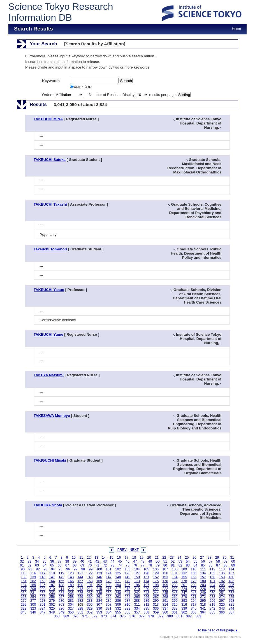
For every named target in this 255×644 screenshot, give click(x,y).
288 (137, 601)
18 (134, 558)
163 (42, 581)
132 (184, 573)
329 (89, 608)
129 (156, 573)
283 (89, 601)
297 (222, 601)
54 (188, 561)
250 (212, 593)
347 (42, 612)
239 (108, 593)
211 (61, 589)
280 (61, 601)
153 (165, 577)
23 (172, 558)
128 (146, 573)
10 (74, 558)
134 (203, 573)
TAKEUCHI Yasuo (49, 290)
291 (165, 601)
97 (76, 569)
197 (146, 585)
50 (158, 561)
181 (212, 581)
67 (67, 565)
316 (184, 605)
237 (89, 593)
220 (146, 589)
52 (173, 561)
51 (165, 561)
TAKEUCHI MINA (48, 119)
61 (22, 565)
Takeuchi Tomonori (50, 249)
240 (118, 593)
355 (118, 612)
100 (99, 569)
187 (52, 585)
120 (71, 573)
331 (108, 608)
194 (118, 585)
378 (151, 616)
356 (127, 612)
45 (120, 561)
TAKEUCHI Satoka (50, 160)
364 (203, 612)
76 (135, 565)
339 (184, 608)
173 (137, 581)
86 (210, 565)
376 (132, 616)
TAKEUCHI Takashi (50, 204)
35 (45, 561)
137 (231, 573)
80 (165, 565)
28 (210, 558)
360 (165, 612)
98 (83, 569)
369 (66, 616)
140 (42, 577)
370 (75, 616)
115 (23, 573)
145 (89, 577)
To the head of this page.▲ (218, 630)
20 (149, 558)
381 (179, 616)
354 (108, 612)
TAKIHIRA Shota (48, 505)
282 (80, 601)
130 (165, 573)
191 (89, 585)
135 (212, 573)
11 (81, 558)
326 (61, 608)
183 (231, 581)
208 (33, 589)
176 (165, 581)
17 (127, 558)
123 (99, 573)
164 (52, 581)
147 (108, 577)
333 (127, 608)
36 (52, 561)
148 (118, 577)
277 (33, 601)
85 (203, 565)
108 (174, 569)
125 (118, 573)
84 (196, 565)
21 (157, 558)
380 (170, 616)
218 (127, 589)
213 (80, 589)
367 (231, 612)
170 (108, 581)
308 (108, 605)
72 (105, 565)
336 (156, 608)
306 (89, 605)
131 (174, 573)
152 (156, 577)
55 (196, 561)
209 (42, 589)
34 (37, 561)
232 (42, 593)
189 (71, 585)
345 (23, 612)
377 (141, 616)
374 (113, 616)
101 (108, 569)
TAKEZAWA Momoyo (52, 415)
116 (33, 573)
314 (165, 605)
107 (165, 569)
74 (120, 565)
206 (231, 585)
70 (90, 565)
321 (231, 605)
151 (146, 577)
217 (118, 589)
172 (127, 581)
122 (89, 573)
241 (127, 593)
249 (203, 593)
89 (233, 565)
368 (56, 616)
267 (156, 597)
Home (236, 29)
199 (165, 585)
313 (156, 605)
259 (80, 597)
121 (80, 573)
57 (210, 561)
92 (38, 569)
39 (75, 561)
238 (99, 593)
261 (99, 597)
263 (118, 597)
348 (52, 612)
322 (23, 608)
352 (89, 612)
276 (23, 601)
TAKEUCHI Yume (48, 334)
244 (156, 593)
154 (174, 577)
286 (118, 601)
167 (80, 581)
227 (212, 589)
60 (233, 561)
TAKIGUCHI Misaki (50, 460)
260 (89, 597)
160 (231, 577)
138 (23, 577)
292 (174, 601)
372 (94, 616)
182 (222, 581)
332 (118, 608)
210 (52, 589)
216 (108, 589)
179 (193, 581)
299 (23, 605)
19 (142, 558)
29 (217, 558)
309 (118, 605)
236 (80, 593)
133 (193, 573)
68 (75, 565)
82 (180, 565)
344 (231, 608)
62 (29, 565)
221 (156, 589)
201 (184, 585)
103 (127, 569)
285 (108, 601)
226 (203, 589)
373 (104, 616)
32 (22, 561)
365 (212, 612)
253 (23, 597)
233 (52, 593)
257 (61, 597)
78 (150, 565)
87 (218, 565)
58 (218, 561)
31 (232, 558)
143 (71, 577)
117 (42, 573)
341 (203, 608)
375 (123, 616)
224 (184, 589)
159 (222, 577)
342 (212, 608)
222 (165, 589)
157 (203, 577)
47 (135, 561)
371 (85, 616)
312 (146, 605)
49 (150, 561)
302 (52, 605)
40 (82, 561)
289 (146, 601)
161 (23, 581)
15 (111, 558)
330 (99, 608)
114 (231, 569)
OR (87, 87)
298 (231, 601)
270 (184, 597)
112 (212, 569)
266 (146, 597)
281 (71, 601)
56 (203, 561)
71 (97, 565)
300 (33, 605)
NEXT (134, 550)
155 (184, 577)
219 (137, 589)
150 (137, 577)
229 (231, 589)
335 (146, 608)
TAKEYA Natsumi (49, 375)
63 (37, 565)
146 (99, 577)
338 (174, 608)
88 (226, 565)
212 (71, 589)
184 (23, 585)
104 (137, 569)
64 (45, 565)
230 (23, 593)
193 (108, 585)
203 (203, 585)
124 (108, 573)
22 (164, 558)
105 (146, 569)
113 (222, 569)
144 (80, 577)
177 (174, 581)
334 (137, 608)
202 (193, 585)
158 (212, 577)
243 (146, 593)
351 (80, 612)
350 (71, 612)
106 (156, 569)
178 (184, 581)
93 (45, 569)
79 (158, 565)
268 (165, 597)
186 (42, 585)
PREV (122, 550)
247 (184, 593)
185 (33, 585)
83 (188, 565)
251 (222, 593)
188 (61, 585)
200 (174, 585)
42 (97, 561)
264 (127, 597)
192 (99, 585)
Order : (63, 95)
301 (42, 605)
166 (71, 581)
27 (202, 558)
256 (52, 597)
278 (42, 601)
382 (189, 616)
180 (203, 581)
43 (105, 561)
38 (67, 561)
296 (212, 601)
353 (99, 612)
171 (118, 581)
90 (23, 569)
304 (71, 605)
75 (127, 565)
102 (118, 569)
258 (71, 597)
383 (198, 616)
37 (60, 561)
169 (99, 581)
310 (127, 605)
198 (156, 585)
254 (33, 597)
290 (156, 601)
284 (99, 601)
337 (165, 608)
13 (96, 558)
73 (112, 565)
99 (91, 569)
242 (137, 593)
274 (222, 597)
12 (89, 558)
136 (222, 573)
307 (99, 605)
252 (231, 593)
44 (112, 561)
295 (203, 601)
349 (61, 612)
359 (156, 612)
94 (53, 569)
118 (52, 573)
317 (193, 605)
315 (174, 605)
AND (76, 87)
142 (61, 577)
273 (212, 597)
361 (174, 612)
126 (127, 573)
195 (127, 585)
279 (52, 601)
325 (52, 608)
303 (61, 605)
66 (60, 565)
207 (23, 589)
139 (33, 577)
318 (203, 605)
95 (60, 569)
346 (33, 612)
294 (193, 601)
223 (174, 589)
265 (137, 597)
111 (203, 569)
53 (180, 561)
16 (119, 558)
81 (173, 565)
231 (33, 593)
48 (143, 561)
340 (193, 608)
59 (226, 561)
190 (80, 585)
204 (212, 585)
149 (127, 577)
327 (71, 608)
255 (42, 597)
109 (184, 569)
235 (71, 593)
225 (193, 589)
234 (61, 593)
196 (137, 585)
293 (184, 601)
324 (42, 608)
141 (52, 577)
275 (231, 597)
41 (90, 561)
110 (193, 569)
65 (52, 565)
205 (222, 585)
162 (33, 581)
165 (61, 581)
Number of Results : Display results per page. (133, 95)
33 (29, 561)
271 (193, 597)
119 (61, 573)
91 (30, 569)
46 (127, 561)
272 (203, 597)
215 (99, 589)
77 (143, 565)
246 (174, 593)
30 (225, 558)
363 (193, 612)
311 (137, 605)
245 (165, 593)
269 (174, 597)
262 (108, 597)
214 (89, 589)
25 (187, 558)
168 (89, 581)
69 (82, 565)
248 (193, 593)
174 (146, 581)
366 (222, 612)
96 (68, 569)
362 (184, 612)
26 (194, 558)
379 (160, 616)
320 (222, 605)
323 (33, 608)
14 (104, 558)
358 (146, 612)
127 (137, 573)
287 (127, 601)
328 (80, 608)
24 (179, 558)
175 (156, 581)
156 (193, 577)
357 (137, 612)
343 (222, 608)
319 (212, 605)
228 (222, 589)
